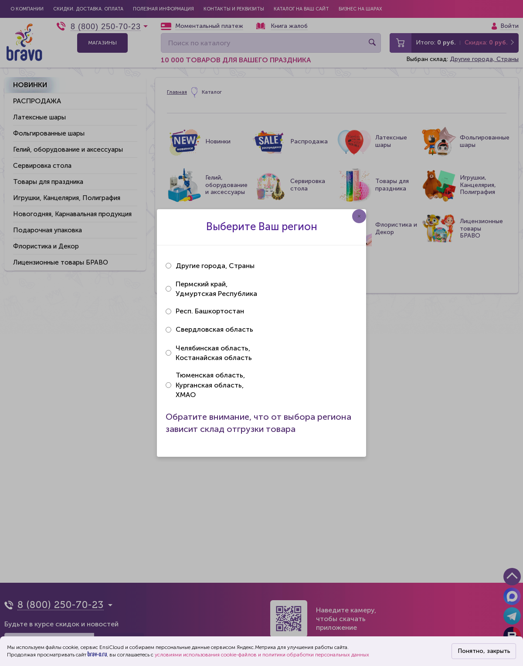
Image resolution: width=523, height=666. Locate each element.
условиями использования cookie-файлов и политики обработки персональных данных (262, 655)
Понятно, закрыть (484, 651)
